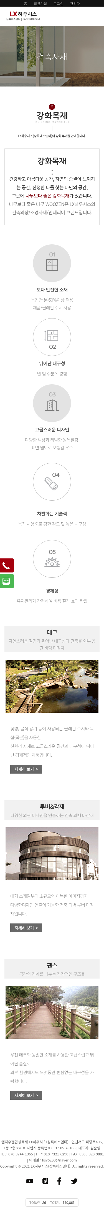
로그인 (59, 3)
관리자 (75, 3)
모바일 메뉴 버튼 (97, 14)
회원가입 (40, 3)
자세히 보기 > (26, 769)
